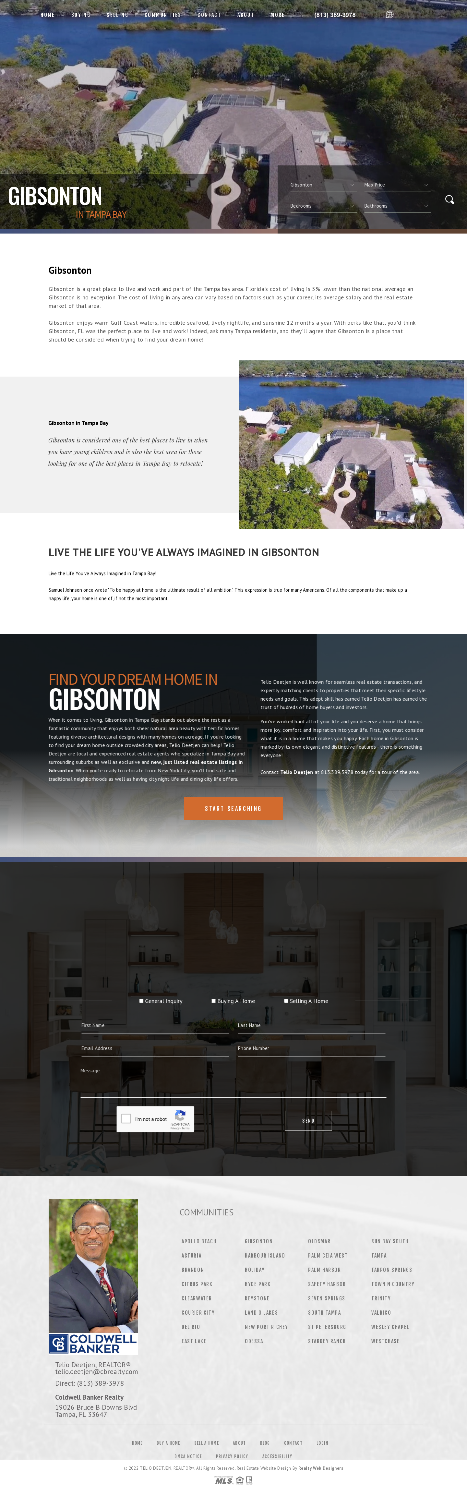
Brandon (193, 1270)
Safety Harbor (327, 1284)
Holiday (255, 1270)
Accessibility (277, 1456)
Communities (163, 15)
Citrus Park (197, 1284)
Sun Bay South (390, 1241)
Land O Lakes (261, 1312)
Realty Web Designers (320, 1468)
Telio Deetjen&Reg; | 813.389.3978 (338, 15)
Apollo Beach (199, 1241)
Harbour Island (265, 1255)
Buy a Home (168, 1443)
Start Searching (233, 808)
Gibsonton (259, 1241)
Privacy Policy (232, 1456)
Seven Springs (326, 1298)
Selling (117, 15)
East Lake (194, 1341)
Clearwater (197, 1298)
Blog (265, 1443)
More (277, 15)
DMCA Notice (188, 1456)
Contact (209, 15)
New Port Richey (266, 1327)
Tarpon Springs (391, 1270)
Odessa (254, 1341)
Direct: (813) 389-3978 (89, 1383)
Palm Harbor (324, 1270)
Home (48, 15)
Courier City (198, 1312)
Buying (80, 15)
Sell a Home (206, 1443)
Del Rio (191, 1327)
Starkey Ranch (327, 1341)
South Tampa (324, 1312)
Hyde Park (257, 1284)
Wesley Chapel (390, 1327)
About (245, 15)
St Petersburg (327, 1327)
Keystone (257, 1298)
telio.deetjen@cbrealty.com (96, 1371)
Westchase (385, 1341)
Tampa (379, 1255)
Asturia (191, 1255)
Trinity (381, 1298)
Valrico (381, 1312)
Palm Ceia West (328, 1255)
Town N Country (392, 1284)
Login (323, 1443)
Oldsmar (319, 1241)
